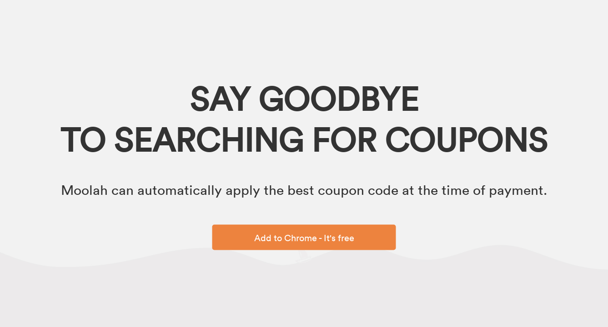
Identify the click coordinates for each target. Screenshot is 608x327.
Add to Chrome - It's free (304, 237)
